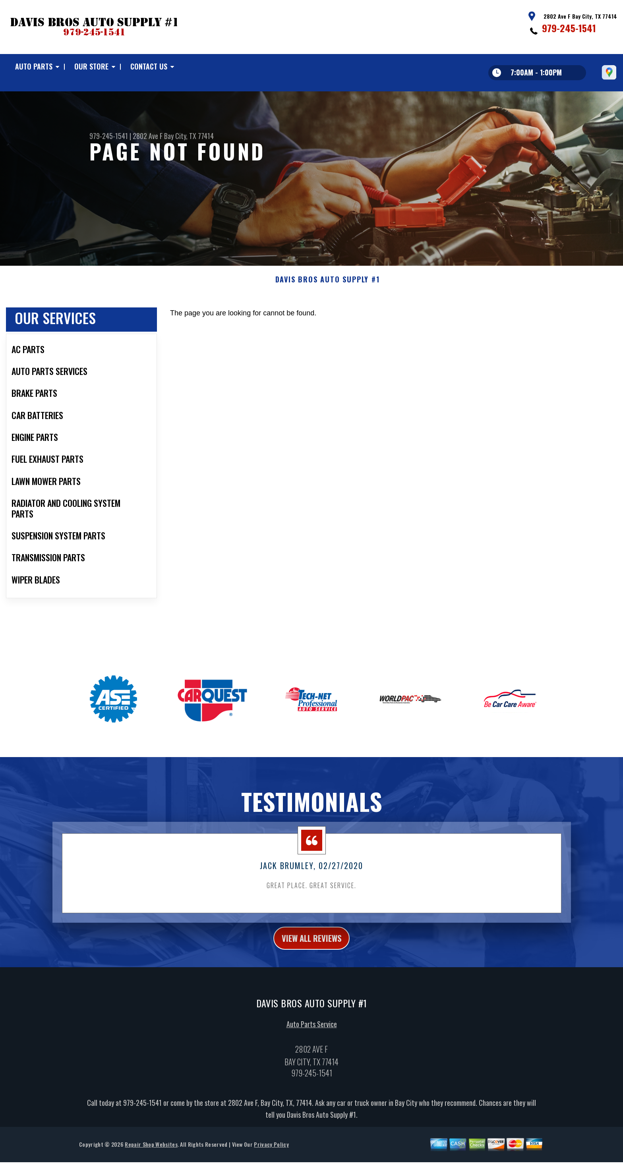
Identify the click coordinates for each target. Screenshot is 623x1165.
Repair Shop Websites (151, 1159)
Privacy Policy (271, 1159)
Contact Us (148, 66)
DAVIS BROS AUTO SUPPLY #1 (327, 291)
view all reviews (311, 951)
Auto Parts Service (311, 1039)
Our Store (91, 66)
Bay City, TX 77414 (189, 136)
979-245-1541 (569, 28)
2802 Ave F (148, 136)
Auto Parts (33, 66)
